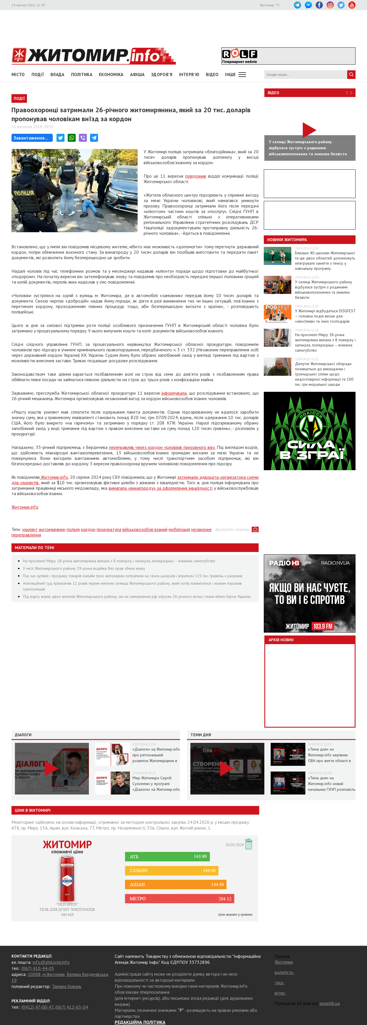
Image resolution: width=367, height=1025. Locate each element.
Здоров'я (161, 74)
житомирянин (52, 529)
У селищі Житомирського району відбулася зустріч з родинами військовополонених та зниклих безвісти (323, 289)
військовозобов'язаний (144, 529)
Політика (81, 74)
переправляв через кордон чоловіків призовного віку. (162, 447)
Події (38, 74)
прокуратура (109, 529)
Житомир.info (54, 477)
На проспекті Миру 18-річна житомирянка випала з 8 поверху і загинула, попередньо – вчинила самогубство (119, 560)
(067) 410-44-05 (38, 968)
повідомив (195, 176)
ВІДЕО (212, 74)
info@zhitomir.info (51, 962)
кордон (88, 529)
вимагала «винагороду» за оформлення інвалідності (160, 488)
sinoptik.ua (329, 1003)
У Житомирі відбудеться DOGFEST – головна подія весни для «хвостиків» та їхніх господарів (325, 316)
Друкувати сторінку (232, 529)
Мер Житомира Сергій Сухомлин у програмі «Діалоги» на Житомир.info (156, 783)
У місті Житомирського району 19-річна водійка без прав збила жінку (84, 568)
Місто (18, 74)
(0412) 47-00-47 (37, 1007)
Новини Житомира (287, 239)
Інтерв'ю (189, 74)
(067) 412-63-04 (71, 1007)
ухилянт (30, 529)
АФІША (137, 74)
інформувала (174, 393)
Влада (57, 74)
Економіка (111, 74)
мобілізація (179, 529)
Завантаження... (31, 138)
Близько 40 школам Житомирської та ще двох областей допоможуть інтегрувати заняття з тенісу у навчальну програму (325, 260)
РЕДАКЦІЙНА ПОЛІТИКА (140, 1022)
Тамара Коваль (66, 986)
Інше (230, 74)
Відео (273, 92)
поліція (73, 529)
